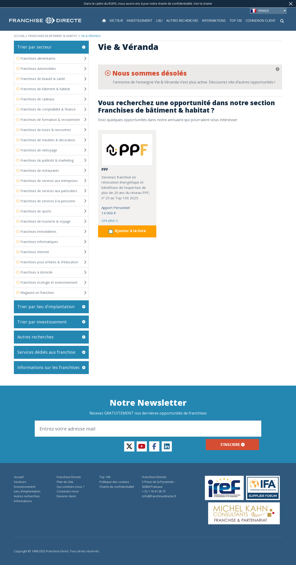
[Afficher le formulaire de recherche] (282, 20)
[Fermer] (291, 4)
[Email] (148, 429)
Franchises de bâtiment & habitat (52, 36)
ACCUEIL (20, 36)
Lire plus (110, 220)
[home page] (45, 20)
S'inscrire (232, 444)
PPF (105, 169)
